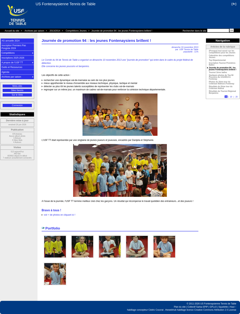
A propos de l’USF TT (12, 62)
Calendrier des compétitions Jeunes (221, 56)
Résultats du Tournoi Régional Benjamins (222, 92)
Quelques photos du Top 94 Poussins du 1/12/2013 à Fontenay (221, 77)
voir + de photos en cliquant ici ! (59, 215)
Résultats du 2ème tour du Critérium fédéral (220, 87)
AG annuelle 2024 (11, 40)
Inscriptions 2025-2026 (13, 58)
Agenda (5, 72)
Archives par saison (34, 30)
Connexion (17, 105)
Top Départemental (217, 60)
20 (237, 97)
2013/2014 (55, 30)
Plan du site (180, 307)
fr (234, 3)
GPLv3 (213, 307)
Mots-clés (17, 86)
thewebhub (170, 310)
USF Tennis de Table (188, 49)
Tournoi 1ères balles (218, 72)
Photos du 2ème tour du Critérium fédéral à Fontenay (221, 83)
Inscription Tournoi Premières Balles (222, 64)
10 (231, 97)
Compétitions (8, 53)
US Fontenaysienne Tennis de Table (65, 4)
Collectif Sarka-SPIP (198, 307)
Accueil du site (12, 30)
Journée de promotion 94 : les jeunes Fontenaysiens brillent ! (121, 30)
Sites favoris (17, 90)
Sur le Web (17, 95)
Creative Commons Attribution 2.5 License (215, 310)
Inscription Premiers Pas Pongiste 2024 (14, 46)
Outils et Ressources (12, 67)
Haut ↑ (233, 307)
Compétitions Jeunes (76, 30)
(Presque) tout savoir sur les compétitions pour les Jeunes (222, 52)
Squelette (223, 307)
